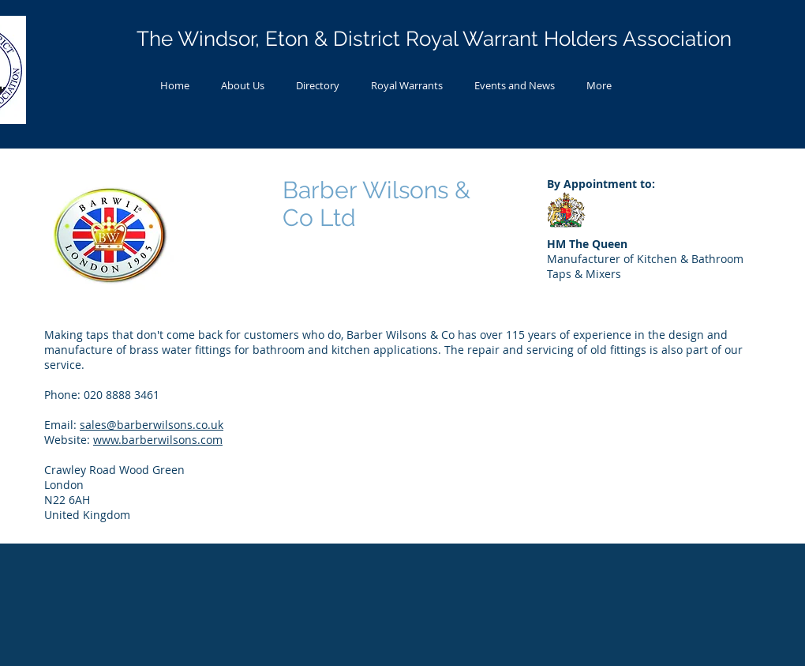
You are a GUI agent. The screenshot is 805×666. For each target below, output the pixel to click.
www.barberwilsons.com (158, 439)
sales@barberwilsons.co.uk (151, 424)
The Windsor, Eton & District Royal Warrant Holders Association (434, 39)
